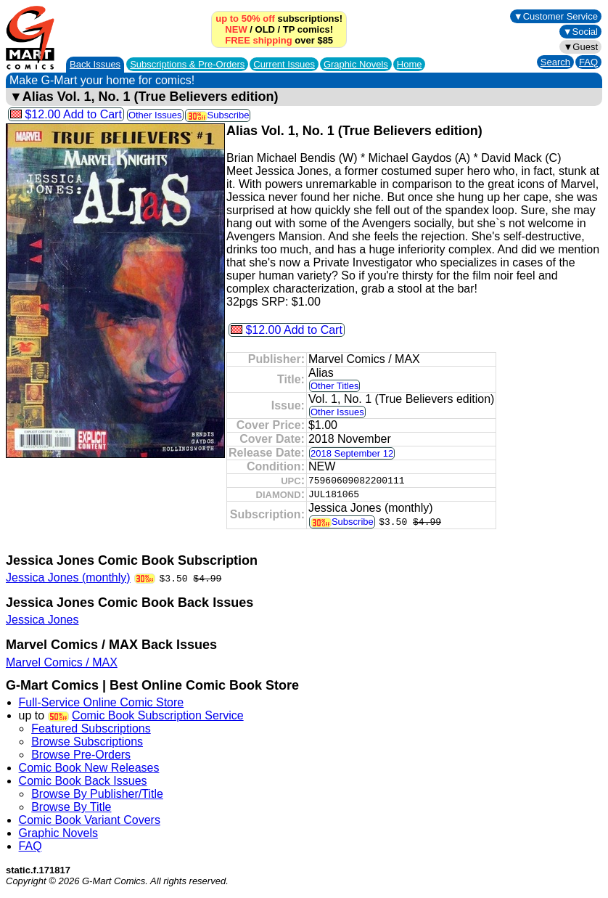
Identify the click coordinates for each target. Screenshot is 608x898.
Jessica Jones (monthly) (68, 577)
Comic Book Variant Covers (89, 820)
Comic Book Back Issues (83, 781)
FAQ (588, 62)
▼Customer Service (556, 16)
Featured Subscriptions (91, 728)
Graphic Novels (356, 64)
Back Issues (95, 64)
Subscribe (218, 115)
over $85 (279, 40)
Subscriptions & (187, 64)
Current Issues (284, 64)
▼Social (580, 31)
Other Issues (155, 115)
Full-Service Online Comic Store (101, 702)
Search (555, 62)
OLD (265, 29)
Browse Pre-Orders (81, 754)
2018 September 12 (352, 453)
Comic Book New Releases (89, 768)
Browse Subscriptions (87, 741)
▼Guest (580, 46)
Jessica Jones (42, 619)
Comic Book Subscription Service (158, 715)
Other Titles (334, 385)
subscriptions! (278, 18)
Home (409, 64)
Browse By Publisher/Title (97, 794)
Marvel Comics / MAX (62, 662)
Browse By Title (71, 807)
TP (289, 29)
